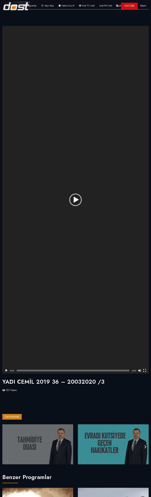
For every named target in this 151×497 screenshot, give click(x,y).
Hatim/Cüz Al (68, 5)
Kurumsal (12, 6)
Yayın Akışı (49, 5)
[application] (75, 200)
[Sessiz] (139, 370)
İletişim (143, 5)
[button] (75, 200)
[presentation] (145, 446)
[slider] (73, 370)
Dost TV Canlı (88, 5)
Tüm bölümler (12, 416)
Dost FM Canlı (105, 5)
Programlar (31, 5)
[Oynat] (6, 370)
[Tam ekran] (144, 370)
